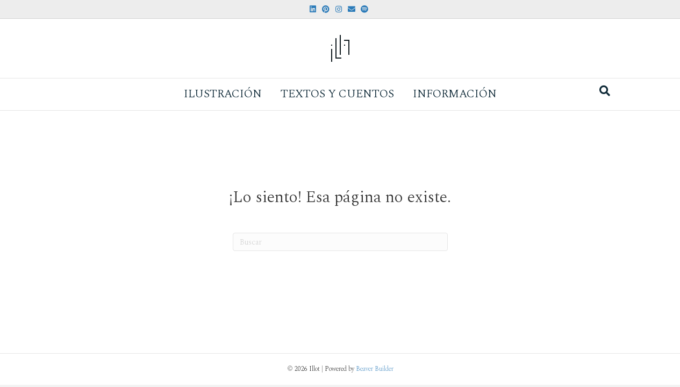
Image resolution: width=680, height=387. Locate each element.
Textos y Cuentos (337, 94)
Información (455, 94)
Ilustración (223, 94)
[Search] (604, 91)
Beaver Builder (374, 369)
